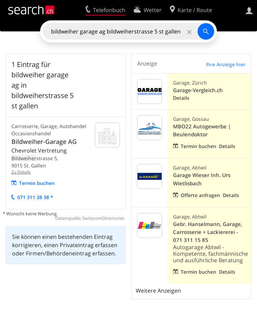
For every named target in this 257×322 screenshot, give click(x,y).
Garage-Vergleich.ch (198, 90)
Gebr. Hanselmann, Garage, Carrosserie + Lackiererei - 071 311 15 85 (207, 232)
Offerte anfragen (200, 195)
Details (181, 98)
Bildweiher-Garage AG (44, 141)
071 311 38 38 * (35, 197)
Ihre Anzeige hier (226, 64)
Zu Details (21, 172)
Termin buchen (37, 183)
